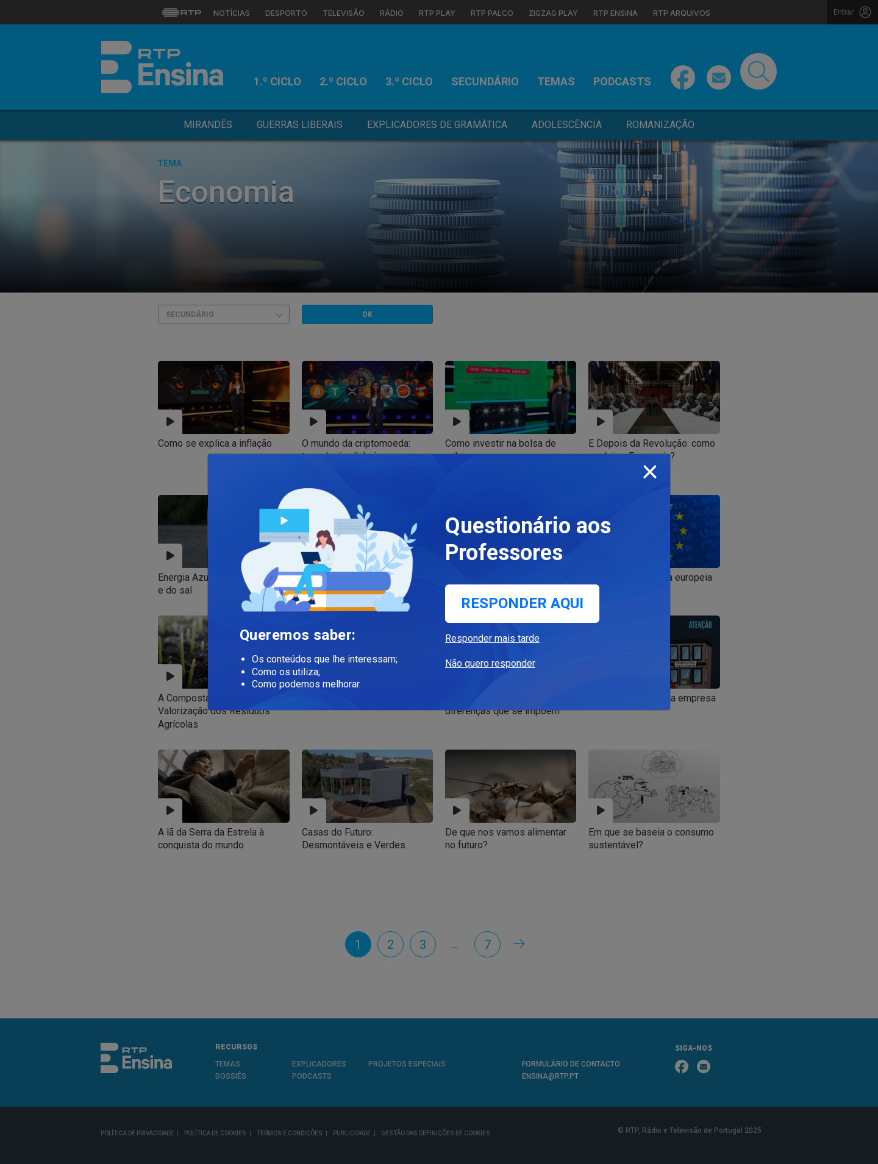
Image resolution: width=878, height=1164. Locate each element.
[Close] (650, 469)
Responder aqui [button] (522, 603)
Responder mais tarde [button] (492, 638)
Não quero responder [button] (490, 663)
